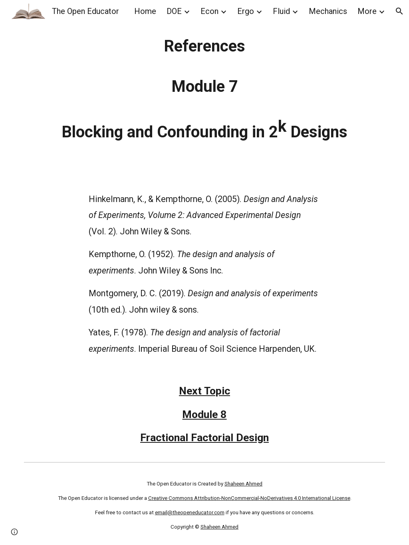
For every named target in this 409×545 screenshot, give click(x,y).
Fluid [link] (281, 11)
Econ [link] (209, 11)
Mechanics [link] (328, 11)
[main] (204, 89)
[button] (399, 11)
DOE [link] (174, 11)
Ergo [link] (245, 11)
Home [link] (145, 11)
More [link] (367, 11)
